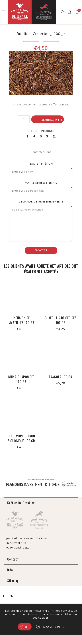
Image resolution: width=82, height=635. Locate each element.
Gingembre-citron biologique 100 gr (21, 438)
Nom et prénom (41, 163)
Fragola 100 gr (60, 376)
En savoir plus (53, 627)
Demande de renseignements (41, 201)
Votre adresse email (41, 182)
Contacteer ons (41, 152)
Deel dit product (41, 131)
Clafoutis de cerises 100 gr (61, 320)
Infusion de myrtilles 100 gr (21, 320)
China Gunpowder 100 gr (21, 379)
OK (26, 627)
